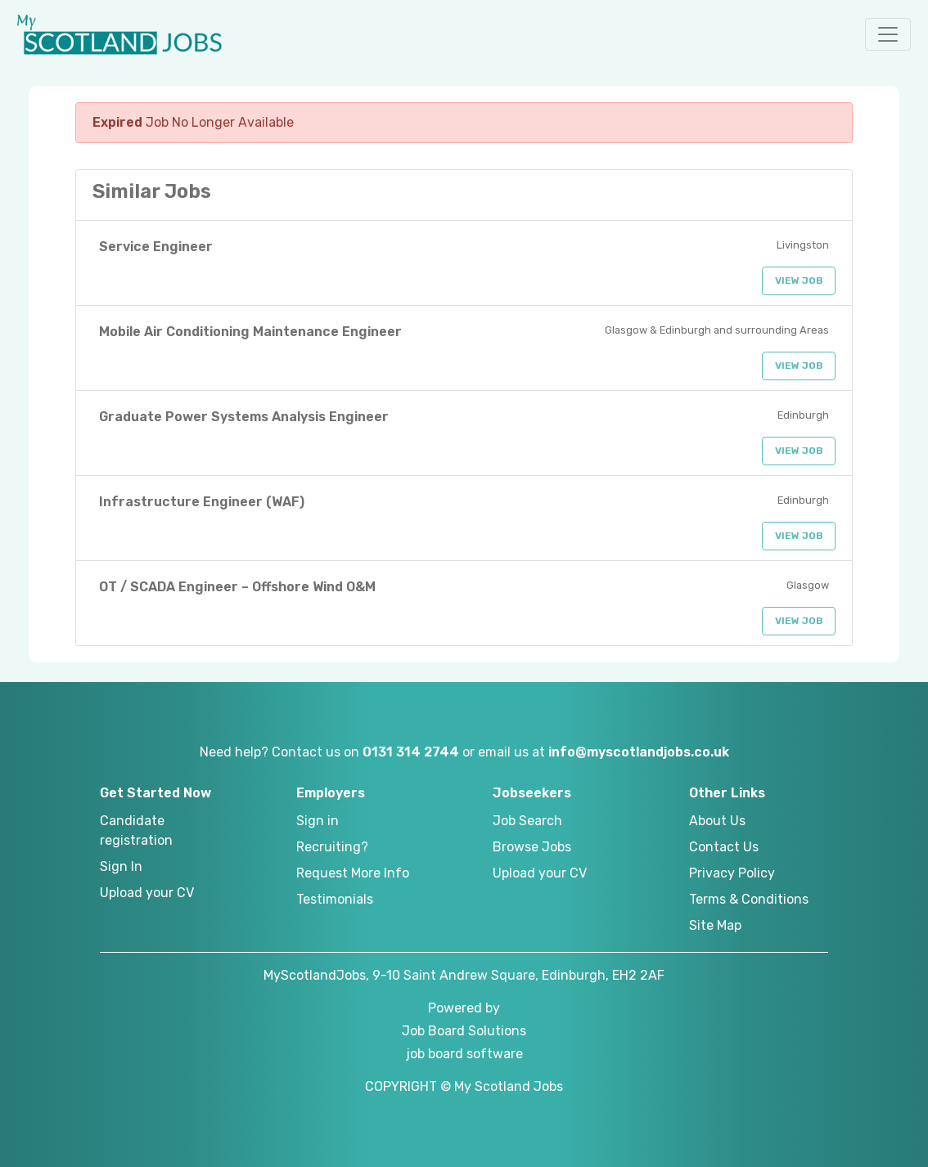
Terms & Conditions (749, 899)
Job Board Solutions (464, 1031)
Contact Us (724, 847)
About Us (717, 820)
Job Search (527, 820)
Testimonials (334, 899)
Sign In (121, 866)
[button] (888, 34)
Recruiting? (332, 847)
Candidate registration (136, 830)
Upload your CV (147, 892)
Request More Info (352, 873)
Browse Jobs (532, 847)
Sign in (317, 820)
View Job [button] (799, 280)
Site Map (715, 925)
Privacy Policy (732, 873)
